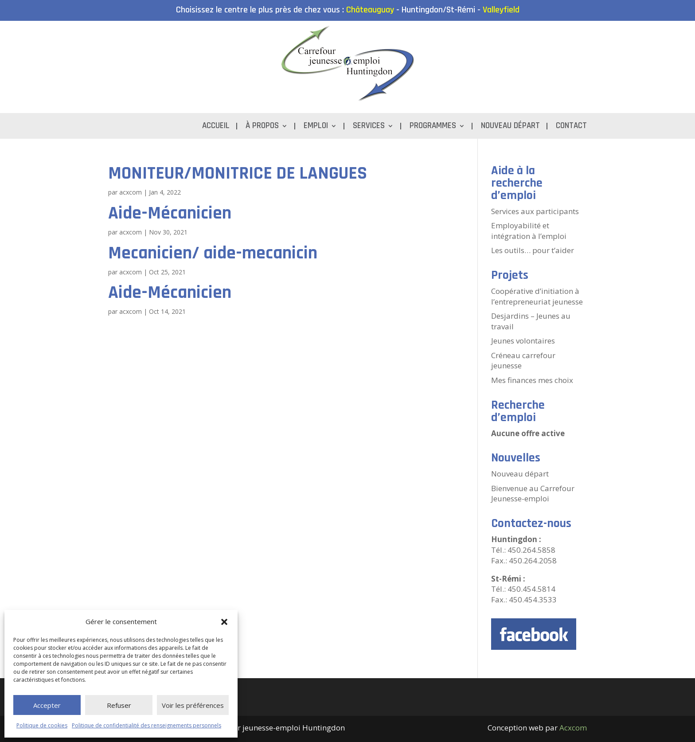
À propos (262, 127)
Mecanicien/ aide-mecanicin (212, 253)
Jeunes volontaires (523, 341)
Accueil (216, 127)
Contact (571, 127)
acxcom (130, 192)
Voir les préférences (193, 705)
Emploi (316, 127)
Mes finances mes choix (532, 380)
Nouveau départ (510, 127)
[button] (224, 621)
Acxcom (573, 727)
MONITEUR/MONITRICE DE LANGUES (237, 173)
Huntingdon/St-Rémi (438, 10)
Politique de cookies (41, 725)
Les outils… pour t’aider (532, 250)
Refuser (119, 705)
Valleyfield (501, 10)
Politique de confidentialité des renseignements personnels (146, 725)
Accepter (47, 705)
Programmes (433, 127)
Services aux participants (535, 211)
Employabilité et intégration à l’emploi (528, 230)
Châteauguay (370, 10)
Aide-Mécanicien (169, 213)
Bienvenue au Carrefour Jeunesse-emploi (532, 493)
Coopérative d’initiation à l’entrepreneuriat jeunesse (537, 296)
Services (369, 127)
